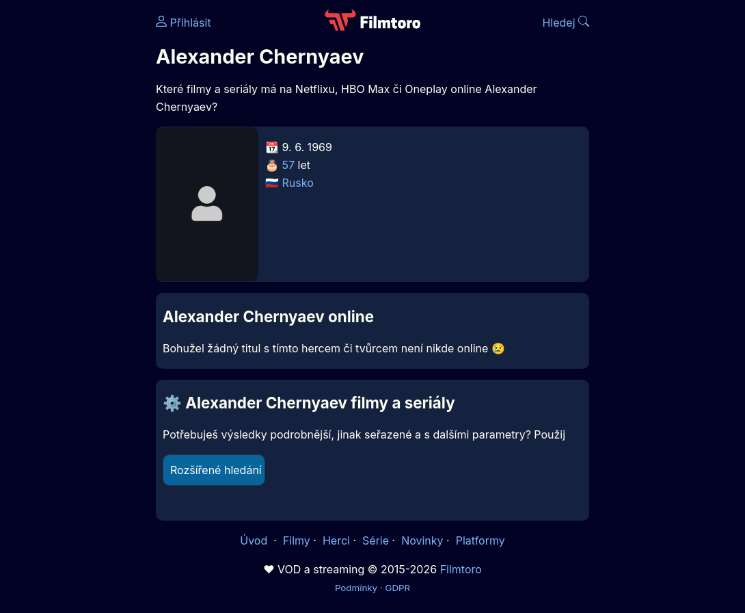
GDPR (397, 587)
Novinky (422, 540)
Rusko (298, 183)
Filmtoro (461, 569)
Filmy (296, 540)
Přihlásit (183, 22)
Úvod (255, 540)
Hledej (565, 22)
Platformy (480, 540)
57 (288, 165)
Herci (336, 540)
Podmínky (356, 587)
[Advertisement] (73, 210)
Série (375, 540)
